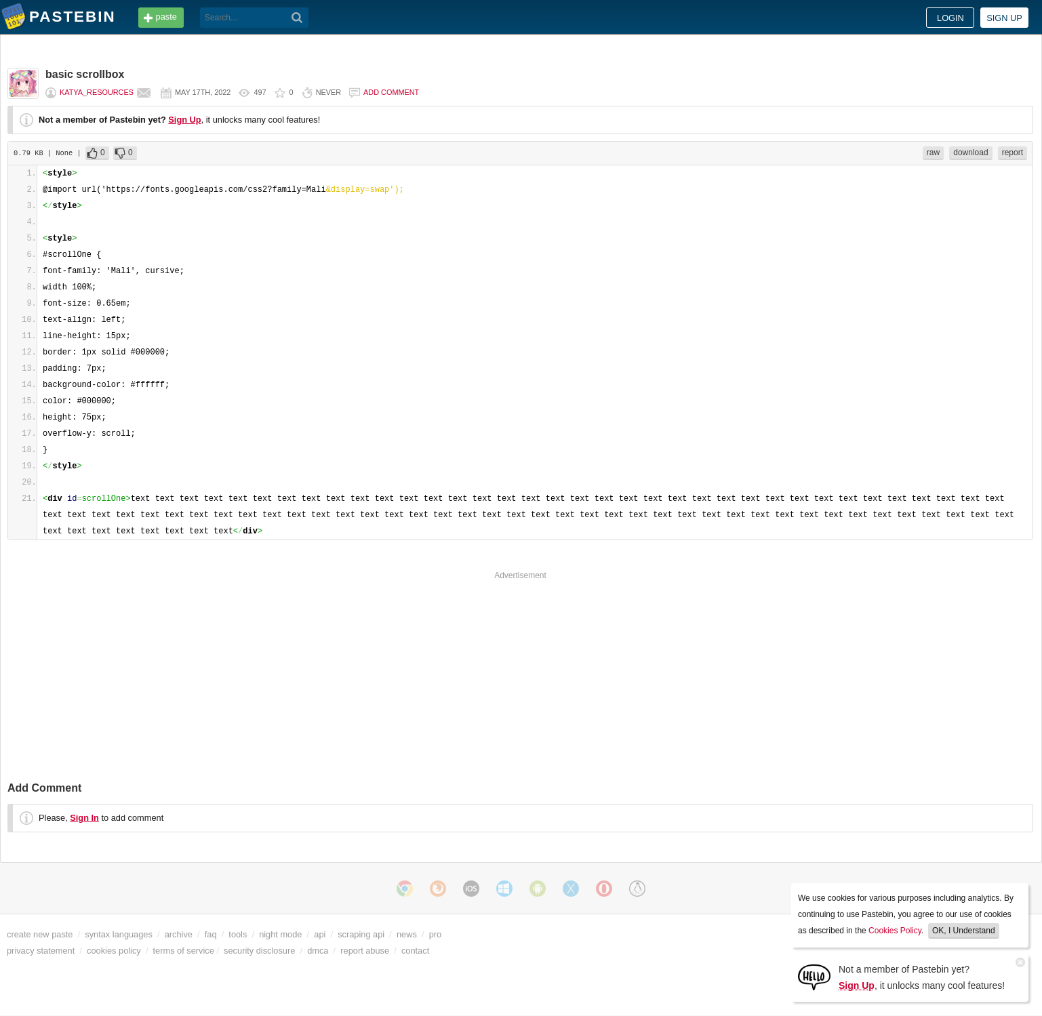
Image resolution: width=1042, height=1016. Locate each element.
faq (211, 934)
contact (415, 951)
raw (933, 152)
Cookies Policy (894, 930)
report (1012, 152)
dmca (317, 951)
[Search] (297, 17)
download (970, 152)
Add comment (391, 92)
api (319, 934)
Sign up (1004, 18)
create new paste (40, 934)
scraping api (361, 934)
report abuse (364, 951)
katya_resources (97, 92)
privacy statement (41, 951)
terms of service (183, 951)
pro (435, 934)
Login (950, 18)
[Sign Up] (814, 976)
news (407, 934)
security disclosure (259, 951)
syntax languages (119, 934)
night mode (280, 934)
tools (237, 934)
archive (179, 934)
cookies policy (114, 951)
